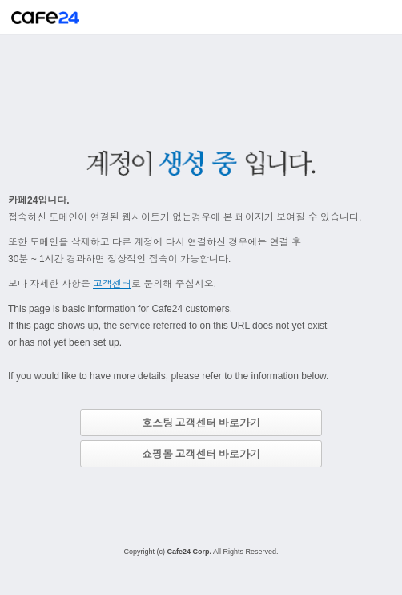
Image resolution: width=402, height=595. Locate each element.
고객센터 (112, 283)
